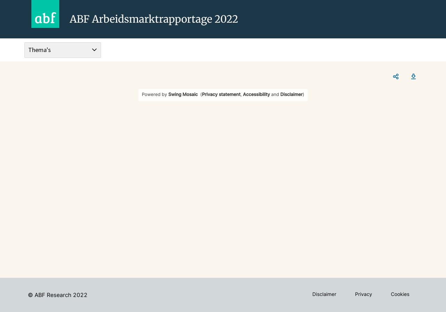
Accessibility (256, 94)
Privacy (363, 294)
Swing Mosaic (183, 94)
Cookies (400, 294)
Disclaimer (291, 94)
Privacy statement (221, 94)
